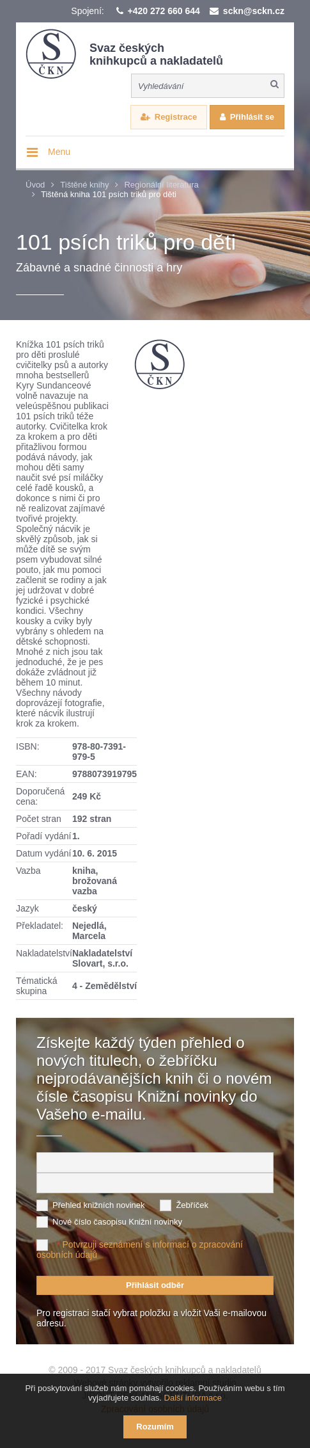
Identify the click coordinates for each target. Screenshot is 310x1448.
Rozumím (155, 1426)
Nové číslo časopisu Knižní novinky (117, 1222)
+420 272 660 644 (164, 11)
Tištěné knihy (84, 184)
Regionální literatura (161, 184)
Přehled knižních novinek (98, 1205)
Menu (59, 152)
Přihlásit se (252, 117)
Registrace (176, 117)
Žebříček (192, 1205)
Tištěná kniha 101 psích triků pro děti (108, 194)
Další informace (193, 1398)
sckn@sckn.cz (253, 11)
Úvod (35, 184)
